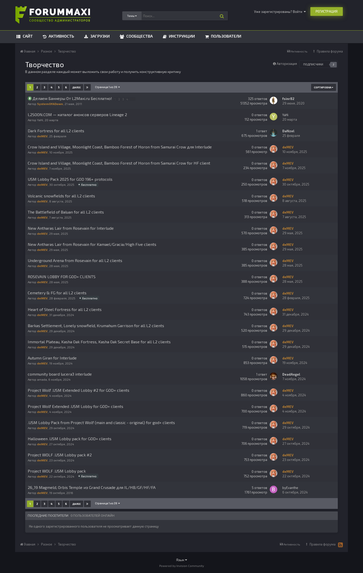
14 (133, 98)
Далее (76, 87)
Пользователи (225, 36)
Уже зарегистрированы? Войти (280, 12)
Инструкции (181, 36)
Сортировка (323, 87)
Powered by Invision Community (181, 565)
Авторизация (287, 64)
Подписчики (313, 64)
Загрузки (99, 36)
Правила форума (330, 51)
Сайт (27, 36)
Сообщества (139, 36)
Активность (61, 36)
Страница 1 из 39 (107, 87)
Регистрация (327, 11)
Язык (181, 560)
